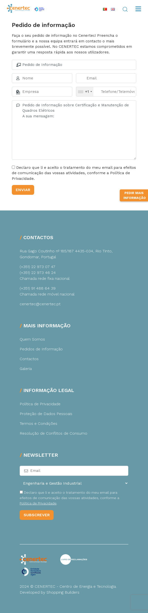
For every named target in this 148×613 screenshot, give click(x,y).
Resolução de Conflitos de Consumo (53, 433)
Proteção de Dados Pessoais (46, 413)
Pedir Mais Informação (134, 202)
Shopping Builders (62, 592)
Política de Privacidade (40, 404)
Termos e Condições (38, 423)
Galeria (26, 368)
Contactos (29, 358)
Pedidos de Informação (41, 349)
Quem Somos (32, 339)
